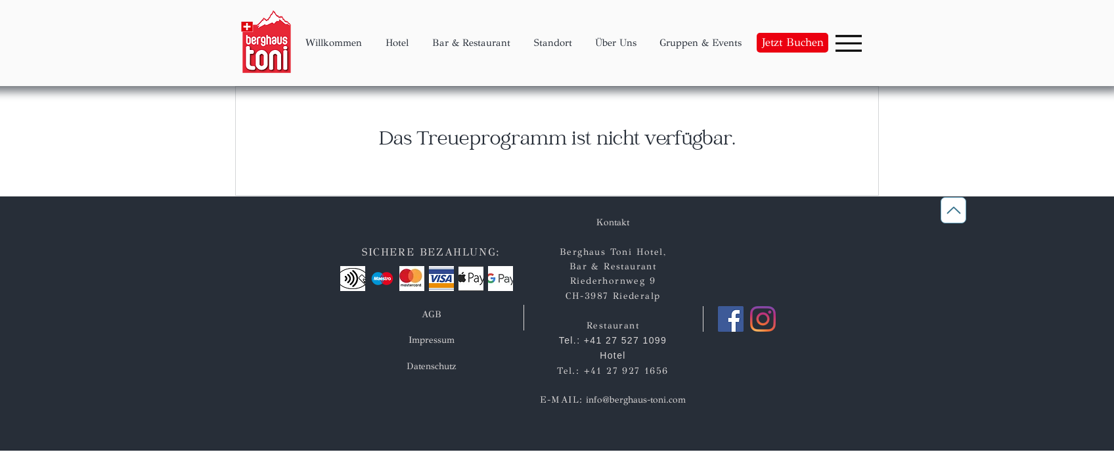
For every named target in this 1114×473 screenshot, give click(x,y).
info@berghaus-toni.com (636, 399)
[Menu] (849, 43)
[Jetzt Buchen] (792, 43)
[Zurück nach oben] (953, 210)
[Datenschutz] (430, 366)
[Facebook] (731, 319)
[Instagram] (763, 319)
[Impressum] (431, 339)
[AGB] (431, 314)
